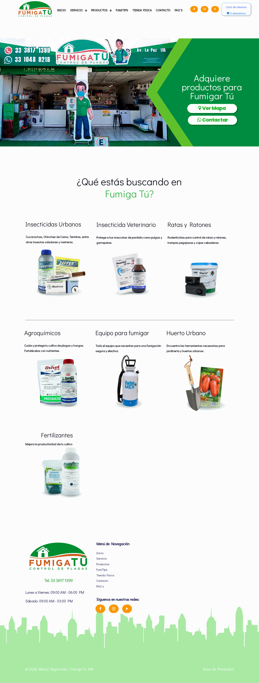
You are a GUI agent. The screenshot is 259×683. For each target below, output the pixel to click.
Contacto (102, 581)
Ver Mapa (212, 108)
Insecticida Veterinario (126, 224)
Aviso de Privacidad (218, 669)
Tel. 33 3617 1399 (58, 580)
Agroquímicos (42, 333)
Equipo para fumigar (122, 333)
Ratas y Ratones (189, 224)
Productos (102, 564)
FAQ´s (100, 586)
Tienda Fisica (105, 575)
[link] (58, 272)
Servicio (101, 558)
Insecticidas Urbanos (53, 224)
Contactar (212, 119)
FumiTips (101, 569)
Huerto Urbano (186, 333)
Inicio (99, 553)
